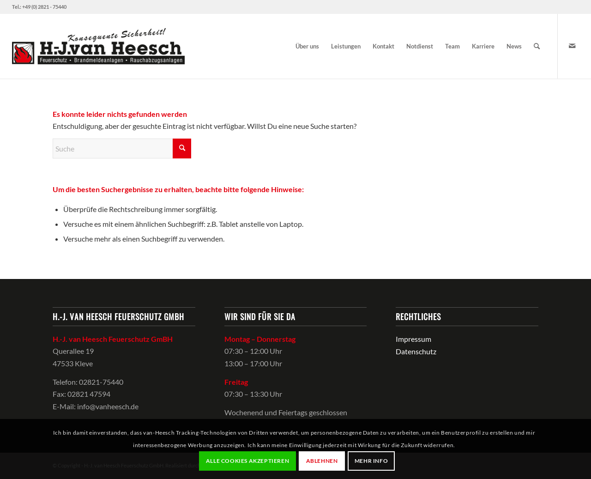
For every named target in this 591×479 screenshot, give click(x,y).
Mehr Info (371, 460)
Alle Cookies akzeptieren (247, 460)
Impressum (413, 338)
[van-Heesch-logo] (98, 46)
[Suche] (537, 46)
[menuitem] (307, 46)
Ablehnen (322, 460)
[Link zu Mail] (572, 46)
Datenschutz (416, 351)
